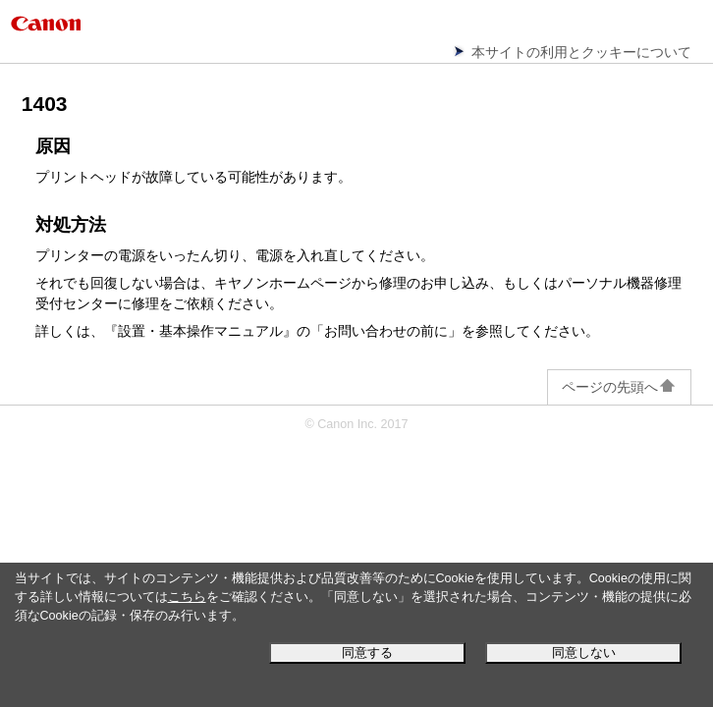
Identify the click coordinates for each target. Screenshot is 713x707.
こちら (187, 597)
